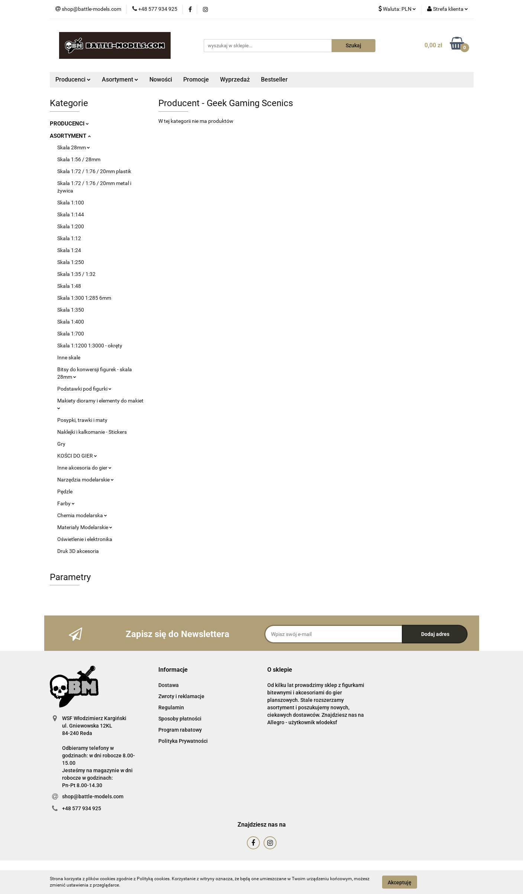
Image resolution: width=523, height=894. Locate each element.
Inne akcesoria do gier (84, 468)
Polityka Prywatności (183, 741)
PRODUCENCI (69, 123)
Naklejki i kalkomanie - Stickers (92, 432)
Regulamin (171, 707)
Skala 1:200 (70, 226)
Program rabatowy (180, 730)
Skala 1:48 (69, 286)
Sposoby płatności (179, 719)
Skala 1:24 (69, 250)
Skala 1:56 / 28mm (78, 159)
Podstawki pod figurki (84, 389)
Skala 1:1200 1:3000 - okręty (89, 346)
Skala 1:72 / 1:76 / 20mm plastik (94, 171)
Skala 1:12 (69, 238)
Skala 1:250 (70, 262)
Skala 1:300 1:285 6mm (84, 298)
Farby (66, 503)
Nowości (160, 79)
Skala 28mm (73, 147)
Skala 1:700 (70, 334)
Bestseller (274, 79)
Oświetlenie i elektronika (84, 539)
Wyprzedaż (235, 79)
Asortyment (120, 79)
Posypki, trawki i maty (82, 420)
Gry (61, 444)
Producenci (73, 79)
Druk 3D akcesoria (78, 551)
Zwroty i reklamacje (181, 696)
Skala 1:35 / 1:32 (76, 274)
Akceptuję (399, 882)
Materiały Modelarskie (84, 527)
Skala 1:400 (70, 322)
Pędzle (64, 491)
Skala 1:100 (70, 203)
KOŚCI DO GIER (77, 456)
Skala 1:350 (70, 310)
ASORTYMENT (70, 136)
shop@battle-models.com (92, 796)
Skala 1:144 (70, 214)
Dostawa (168, 685)
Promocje (196, 79)
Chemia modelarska (82, 515)
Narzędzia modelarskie (85, 480)
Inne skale (68, 357)
